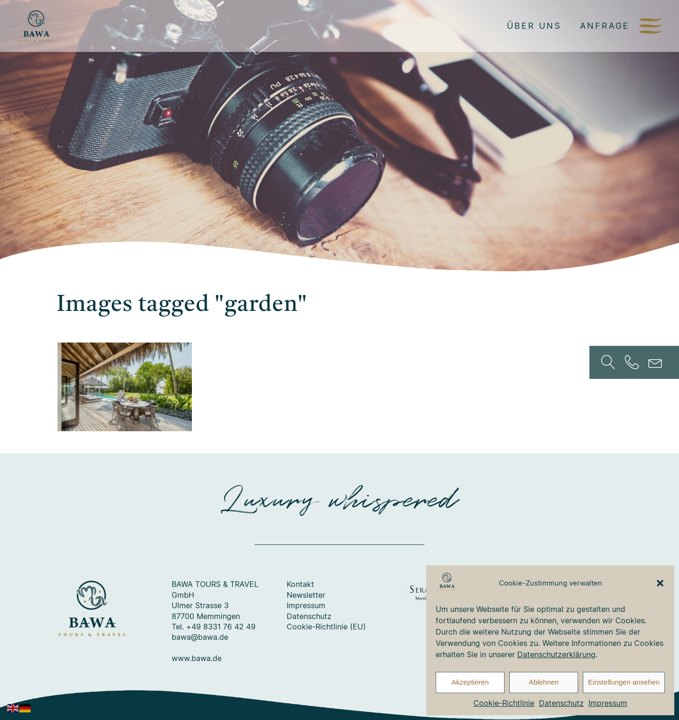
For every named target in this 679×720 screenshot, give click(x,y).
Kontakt (300, 584)
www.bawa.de (197, 658)
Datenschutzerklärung (556, 654)
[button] (660, 583)
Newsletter (306, 595)
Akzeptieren (470, 682)
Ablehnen (543, 682)
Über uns (534, 25)
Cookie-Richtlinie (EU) (326, 626)
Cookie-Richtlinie (503, 703)
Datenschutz (561, 703)
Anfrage (604, 25)
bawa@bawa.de (200, 637)
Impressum (607, 703)
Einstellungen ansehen (624, 682)
